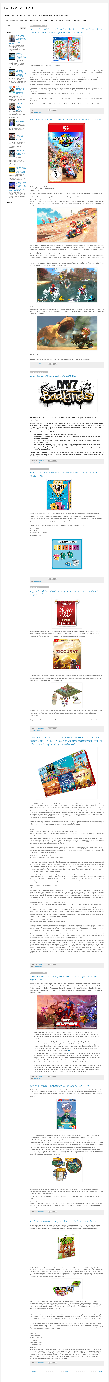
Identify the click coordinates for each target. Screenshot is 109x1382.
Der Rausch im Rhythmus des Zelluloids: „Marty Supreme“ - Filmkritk (20, 153)
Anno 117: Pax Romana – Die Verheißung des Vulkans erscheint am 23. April (20, 136)
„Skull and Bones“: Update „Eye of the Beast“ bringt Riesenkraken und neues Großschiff (21, 170)
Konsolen (36, 112)
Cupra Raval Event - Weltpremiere (21, 120)
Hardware (67, 20)
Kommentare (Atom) (41, 1374)
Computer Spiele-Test (35, 20)
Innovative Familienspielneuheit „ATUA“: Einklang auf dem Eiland (59, 1085)
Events (45, 20)
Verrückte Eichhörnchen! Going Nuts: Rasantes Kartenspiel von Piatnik (63, 1221)
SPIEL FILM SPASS (19, 8)
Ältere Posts (100, 1371)
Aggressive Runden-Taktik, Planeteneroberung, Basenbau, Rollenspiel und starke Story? (21, 73)
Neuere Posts (33, 1371)
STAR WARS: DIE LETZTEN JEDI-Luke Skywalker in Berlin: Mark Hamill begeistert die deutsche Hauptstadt (17, 39)
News (84, 20)
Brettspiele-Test (14, 20)
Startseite (67, 1371)
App (7, 20)
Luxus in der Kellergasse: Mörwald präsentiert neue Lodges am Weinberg (20, 107)
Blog (69, 1050)
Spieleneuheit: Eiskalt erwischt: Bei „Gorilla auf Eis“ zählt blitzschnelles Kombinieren (20, 90)
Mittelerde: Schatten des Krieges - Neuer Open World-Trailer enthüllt (21, 56)
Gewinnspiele (59, 20)
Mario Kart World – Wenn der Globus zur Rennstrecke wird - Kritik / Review (65, 119)
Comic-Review (23, 20)
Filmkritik (51, 20)
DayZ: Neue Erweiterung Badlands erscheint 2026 (53, 376)
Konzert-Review (76, 20)
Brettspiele (36, 581)
